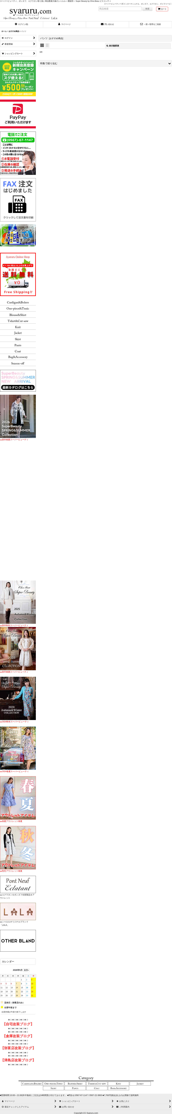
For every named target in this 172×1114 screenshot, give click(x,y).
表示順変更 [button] (112, 46)
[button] (21, 24)
